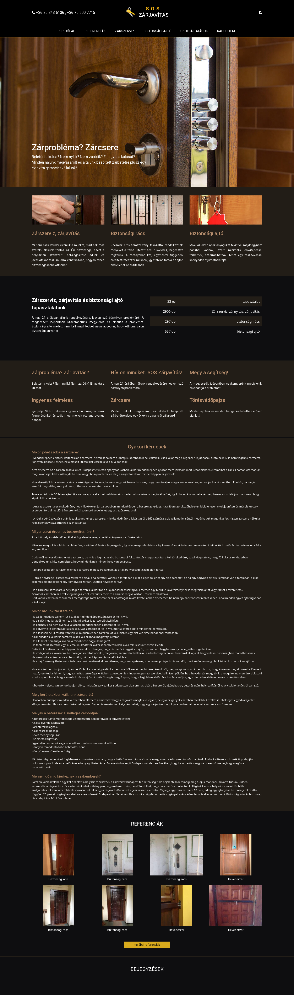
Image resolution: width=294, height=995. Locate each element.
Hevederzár (236, 879)
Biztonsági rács (128, 233)
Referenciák (95, 31)
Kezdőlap (67, 31)
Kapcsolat (226, 31)
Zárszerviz (124, 31)
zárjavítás (154, 12)
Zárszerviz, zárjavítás (56, 233)
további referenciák (147, 944)
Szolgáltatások (194, 31)
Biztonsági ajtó (157, 31)
